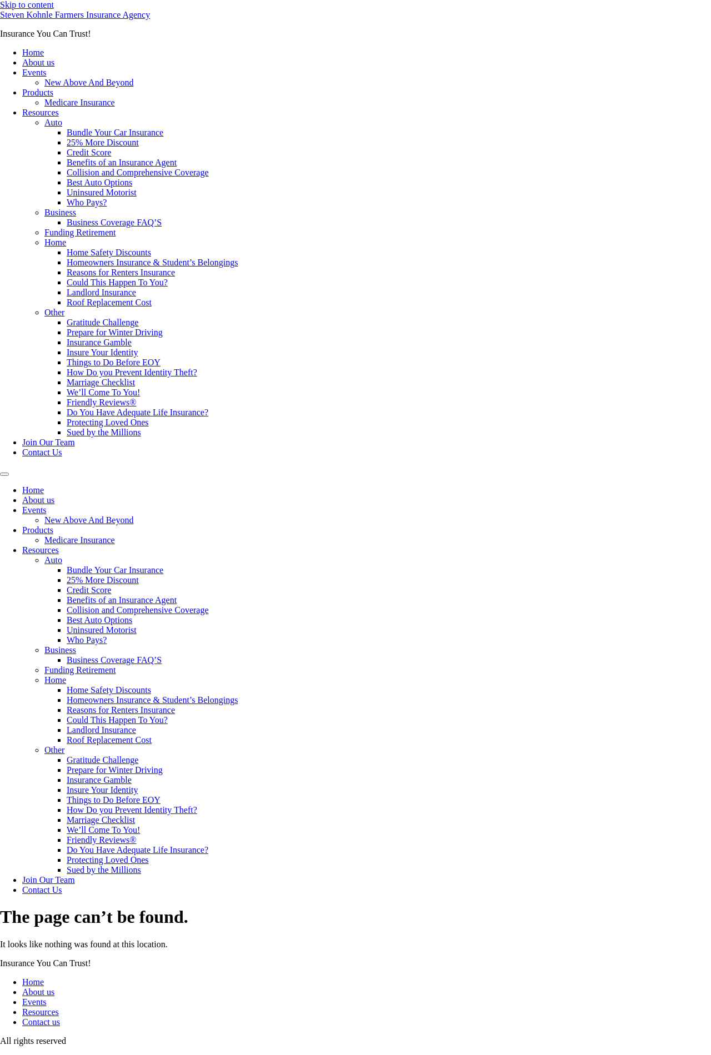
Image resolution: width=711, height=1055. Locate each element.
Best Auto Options (99, 182)
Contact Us (42, 452)
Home (33, 52)
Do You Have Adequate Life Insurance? (137, 412)
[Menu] (4, 474)
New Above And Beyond (88, 82)
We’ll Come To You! (103, 392)
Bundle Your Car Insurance (115, 132)
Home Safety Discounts (109, 252)
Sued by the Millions (104, 432)
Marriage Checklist (101, 382)
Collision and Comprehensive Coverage (138, 172)
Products (37, 92)
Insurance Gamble (99, 342)
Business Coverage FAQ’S (114, 222)
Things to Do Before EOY (114, 362)
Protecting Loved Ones (108, 422)
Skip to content (27, 4)
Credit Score (89, 152)
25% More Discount (103, 142)
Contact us (41, 1022)
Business (60, 212)
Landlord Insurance (101, 292)
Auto (53, 122)
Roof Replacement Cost (109, 302)
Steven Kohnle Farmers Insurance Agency (75, 14)
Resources (40, 112)
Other (54, 312)
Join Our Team (48, 442)
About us (38, 62)
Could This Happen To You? (117, 282)
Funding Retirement (80, 232)
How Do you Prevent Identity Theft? (132, 372)
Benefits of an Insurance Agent (122, 162)
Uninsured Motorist (102, 192)
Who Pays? (87, 202)
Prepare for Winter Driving (115, 332)
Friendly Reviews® (101, 402)
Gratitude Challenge (102, 322)
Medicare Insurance (79, 102)
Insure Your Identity (102, 352)
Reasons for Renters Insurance (121, 272)
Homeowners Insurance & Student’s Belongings (152, 262)
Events (34, 72)
